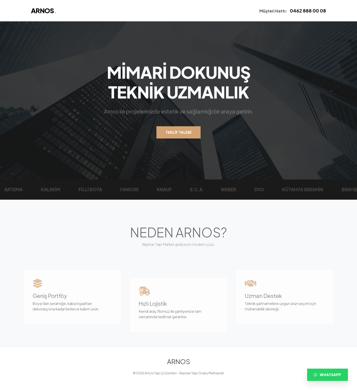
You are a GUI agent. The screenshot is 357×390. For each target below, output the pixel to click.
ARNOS (43, 10)
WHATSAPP (327, 374)
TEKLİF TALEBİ (178, 132)
